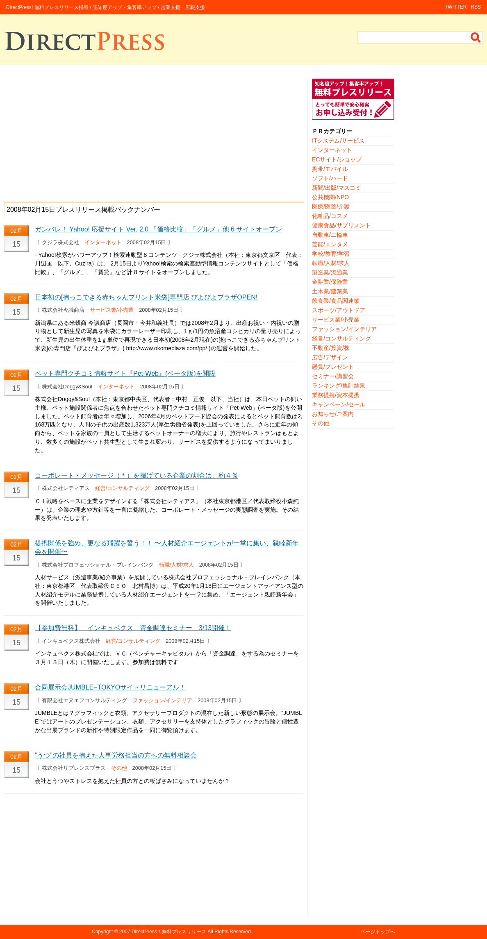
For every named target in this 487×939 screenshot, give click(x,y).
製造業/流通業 (330, 272)
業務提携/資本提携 (336, 395)
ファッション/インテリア (162, 700)
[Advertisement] (153, 136)
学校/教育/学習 (331, 253)
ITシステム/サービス (338, 140)
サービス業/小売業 (112, 310)
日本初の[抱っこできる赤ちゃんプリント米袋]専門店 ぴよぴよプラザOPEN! (146, 297)
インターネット (103, 242)
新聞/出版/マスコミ (336, 187)
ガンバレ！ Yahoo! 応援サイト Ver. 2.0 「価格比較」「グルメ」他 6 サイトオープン (158, 229)
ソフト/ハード (330, 178)
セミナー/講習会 (333, 376)
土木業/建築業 (330, 291)
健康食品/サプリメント (341, 225)
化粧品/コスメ (330, 216)
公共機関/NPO (330, 197)
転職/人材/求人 (176, 565)
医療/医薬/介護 (331, 206)
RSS (476, 7)
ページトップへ (378, 931)
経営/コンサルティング (122, 488)
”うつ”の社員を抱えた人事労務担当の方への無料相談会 (116, 755)
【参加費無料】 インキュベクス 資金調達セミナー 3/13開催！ (133, 627)
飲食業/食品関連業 (336, 300)
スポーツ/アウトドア (338, 310)
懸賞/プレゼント (333, 366)
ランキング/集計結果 (338, 385)
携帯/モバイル (330, 169)
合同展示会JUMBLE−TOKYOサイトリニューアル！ (110, 687)
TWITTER (456, 7)
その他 (119, 768)
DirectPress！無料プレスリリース (169, 931)
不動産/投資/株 (331, 348)
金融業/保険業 (330, 282)
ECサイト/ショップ (337, 159)
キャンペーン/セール (338, 404)
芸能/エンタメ (330, 244)
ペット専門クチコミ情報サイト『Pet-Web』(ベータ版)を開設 (125, 373)
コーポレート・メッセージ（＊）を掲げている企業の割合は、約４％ (136, 475)
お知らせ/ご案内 (333, 414)
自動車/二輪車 (330, 234)
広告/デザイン (330, 357)
